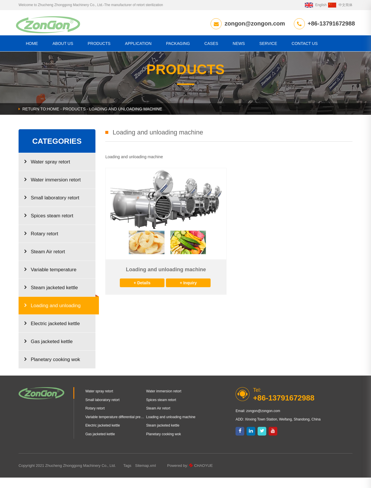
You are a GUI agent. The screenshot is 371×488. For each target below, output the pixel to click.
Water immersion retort (52, 190)
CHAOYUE (203, 476)
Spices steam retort (48, 226)
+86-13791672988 (328, 23)
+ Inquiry (188, 293)
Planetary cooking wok (52, 370)
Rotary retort (41, 244)
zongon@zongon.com (252, 23)
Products (99, 44)
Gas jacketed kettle (48, 352)
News (239, 44)
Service (268, 44)
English (316, 5)
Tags (127, 476)
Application (138, 44)
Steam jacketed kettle (51, 298)
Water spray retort (47, 172)
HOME (32, 44)
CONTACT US (305, 44)
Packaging (178, 44)
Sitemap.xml (145, 476)
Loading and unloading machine (52, 319)
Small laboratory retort (51, 208)
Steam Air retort (44, 262)
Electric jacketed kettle (52, 334)
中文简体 (340, 5)
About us (63, 44)
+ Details (142, 293)
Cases (211, 44)
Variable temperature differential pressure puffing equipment (54, 283)
